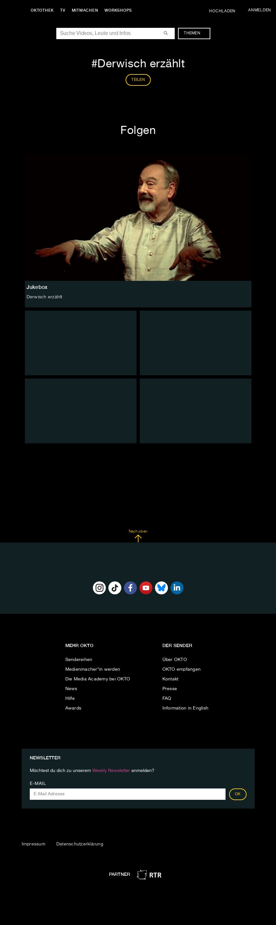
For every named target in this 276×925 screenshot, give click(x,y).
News (71, 689)
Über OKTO (174, 659)
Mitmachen (85, 10)
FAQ (166, 698)
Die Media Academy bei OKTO (97, 679)
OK (238, 794)
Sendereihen (79, 659)
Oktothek (42, 10)
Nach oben (138, 536)
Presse (169, 689)
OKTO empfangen (181, 669)
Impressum (33, 844)
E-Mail (38, 783)
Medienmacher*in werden (92, 669)
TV (62, 10)
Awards (73, 708)
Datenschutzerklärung (79, 844)
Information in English (185, 708)
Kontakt (170, 679)
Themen (195, 33)
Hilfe (70, 698)
